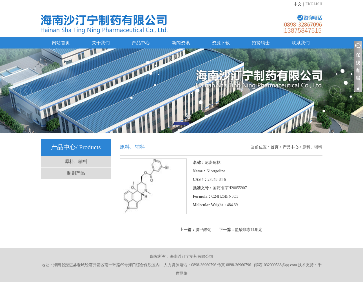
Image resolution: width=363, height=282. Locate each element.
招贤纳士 (261, 42)
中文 (298, 4)
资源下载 (221, 42)
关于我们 (101, 42)
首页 (275, 147)
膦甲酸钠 (203, 230)
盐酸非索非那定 (248, 230)
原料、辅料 (76, 161)
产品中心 (141, 42)
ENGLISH (314, 4)
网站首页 (61, 42)
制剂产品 (76, 173)
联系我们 (301, 42)
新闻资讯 (181, 42)
